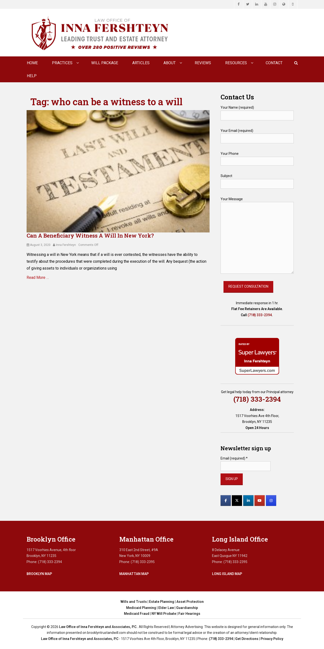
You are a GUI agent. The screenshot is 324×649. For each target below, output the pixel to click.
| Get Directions (245, 639)
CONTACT (274, 63)
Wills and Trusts (134, 602)
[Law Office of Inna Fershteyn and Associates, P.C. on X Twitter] (237, 500)
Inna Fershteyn (66, 245)
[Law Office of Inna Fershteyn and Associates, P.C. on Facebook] (226, 500)
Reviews (203, 63)
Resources (236, 63)
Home (32, 63)
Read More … (38, 277)
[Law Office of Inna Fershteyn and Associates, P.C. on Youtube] (259, 500)
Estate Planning (161, 602)
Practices (62, 63)
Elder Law (166, 608)
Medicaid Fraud (136, 614)
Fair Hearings (189, 614)
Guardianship (187, 608)
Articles (141, 63)
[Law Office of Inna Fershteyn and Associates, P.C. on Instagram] (271, 500)
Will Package (104, 63)
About (169, 63)
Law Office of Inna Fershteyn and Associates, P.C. (98, 627)
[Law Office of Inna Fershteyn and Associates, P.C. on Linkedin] (248, 500)
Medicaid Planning (141, 608)
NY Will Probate (164, 614)
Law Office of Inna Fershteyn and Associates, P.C (79, 639)
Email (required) (234, 458)
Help (32, 75)
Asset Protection (190, 602)
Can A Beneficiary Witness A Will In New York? (90, 235)
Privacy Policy (272, 639)
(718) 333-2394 (260, 315)
